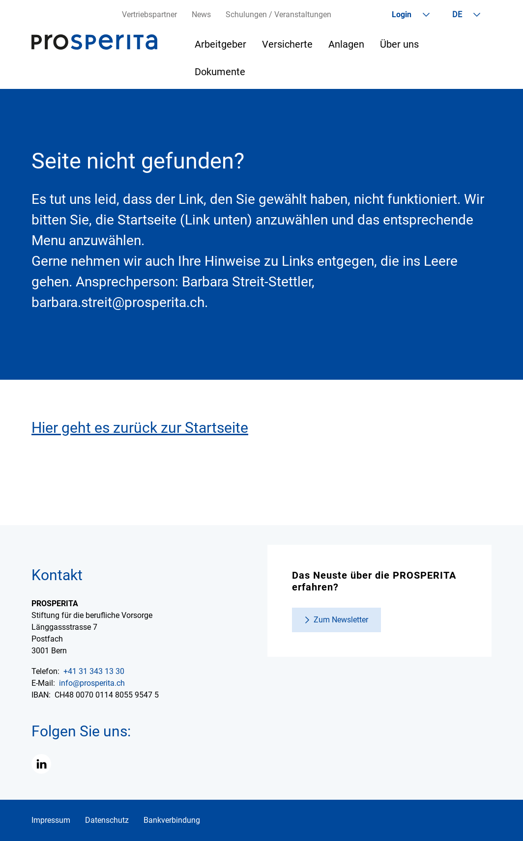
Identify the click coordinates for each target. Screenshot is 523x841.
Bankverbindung (172, 820)
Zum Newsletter (341, 619)
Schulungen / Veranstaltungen (278, 14)
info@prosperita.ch (92, 683)
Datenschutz (107, 820)
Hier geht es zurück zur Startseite (139, 427)
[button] (41, 764)
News (201, 14)
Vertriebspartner (149, 14)
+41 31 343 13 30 (93, 671)
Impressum (50, 820)
